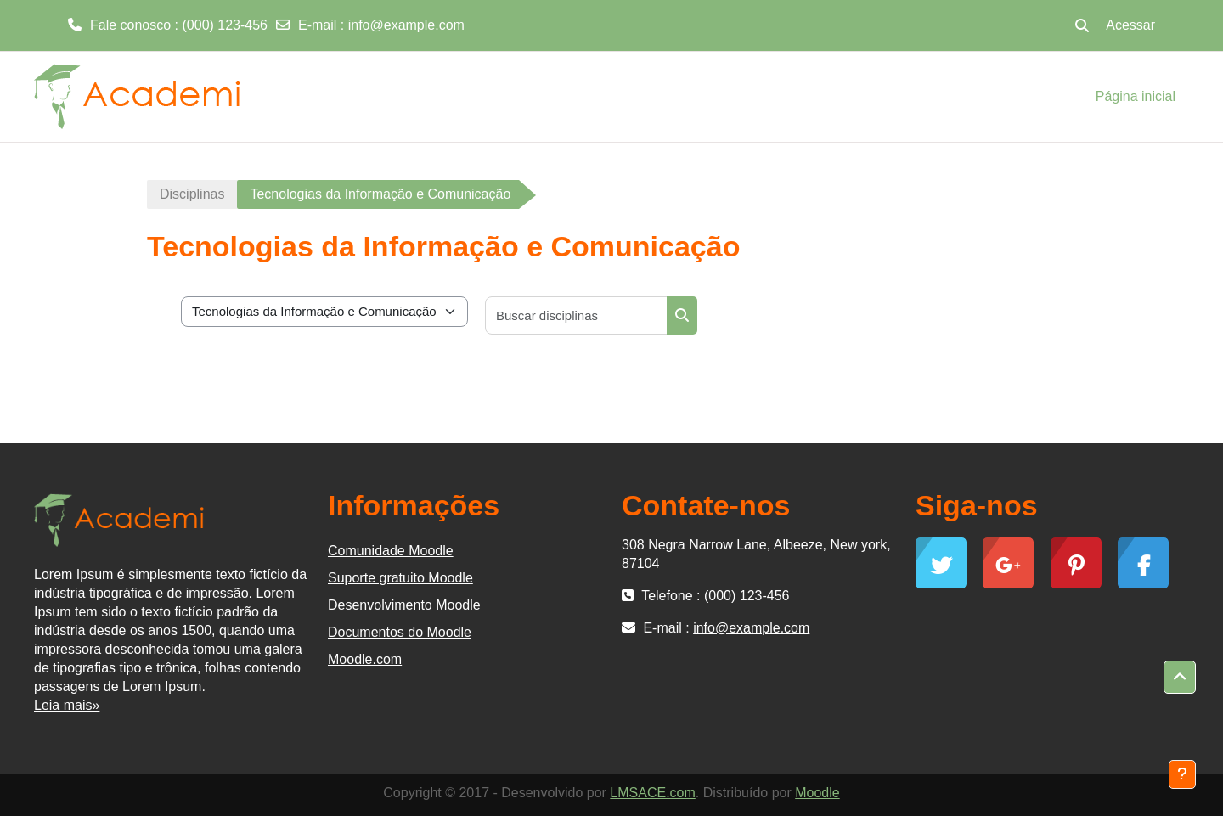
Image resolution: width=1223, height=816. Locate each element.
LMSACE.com (652, 792)
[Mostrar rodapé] (1182, 774)
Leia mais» (66, 705)
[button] (1082, 25)
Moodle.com (365, 659)
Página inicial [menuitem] (1135, 96)
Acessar (1130, 25)
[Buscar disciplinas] (576, 315)
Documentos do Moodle (399, 632)
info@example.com (406, 25)
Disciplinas (192, 194)
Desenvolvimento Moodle (404, 605)
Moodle (817, 792)
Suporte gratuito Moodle (400, 578)
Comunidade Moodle (391, 550)
